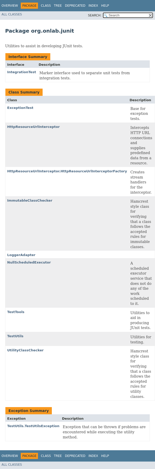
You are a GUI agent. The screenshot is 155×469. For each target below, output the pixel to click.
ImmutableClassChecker (29, 200)
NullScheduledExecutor (29, 262)
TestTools (15, 312)
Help (105, 5)
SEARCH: (95, 15)
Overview (10, 5)
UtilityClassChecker (25, 350)
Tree (58, 5)
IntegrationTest (21, 72)
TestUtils (15, 336)
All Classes (12, 14)
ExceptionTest (20, 108)
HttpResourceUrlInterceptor (33, 127)
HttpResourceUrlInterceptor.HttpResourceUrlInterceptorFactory (67, 171)
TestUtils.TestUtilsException (33, 426)
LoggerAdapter (21, 255)
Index (93, 5)
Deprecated (75, 5)
